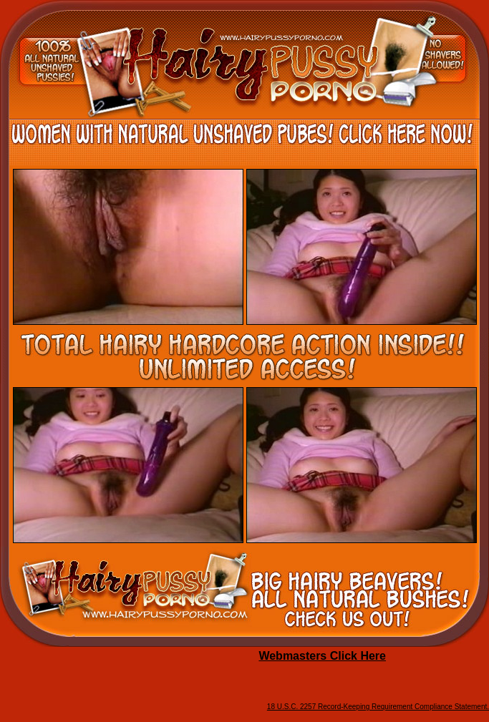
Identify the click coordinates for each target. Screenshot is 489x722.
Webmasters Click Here (322, 656)
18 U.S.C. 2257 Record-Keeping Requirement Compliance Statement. (378, 707)
